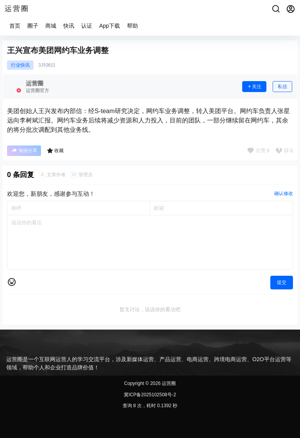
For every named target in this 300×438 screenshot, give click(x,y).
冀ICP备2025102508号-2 (150, 394)
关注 (254, 86)
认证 (86, 26)
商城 (50, 26)
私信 (282, 86)
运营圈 (168, 383)
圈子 (32, 26)
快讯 (68, 26)
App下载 (109, 26)
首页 (14, 26)
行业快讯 (20, 65)
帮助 (132, 26)
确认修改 (283, 193)
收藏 (55, 150)
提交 (281, 282)
